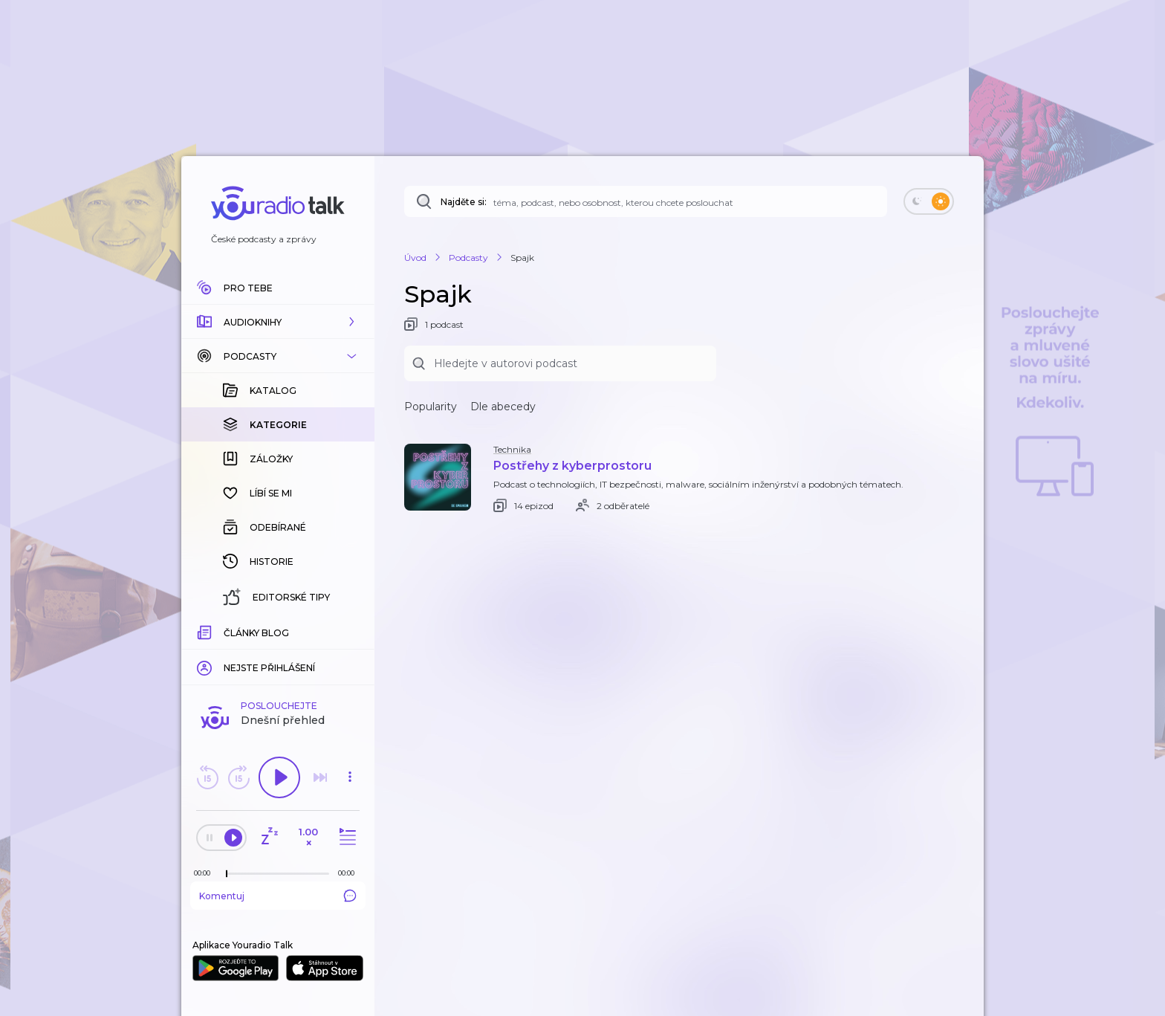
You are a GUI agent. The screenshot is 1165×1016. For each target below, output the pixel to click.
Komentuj (278, 895)
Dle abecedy (503, 406)
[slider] (226, 874)
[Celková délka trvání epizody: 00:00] (350, 873)
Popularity (430, 406)
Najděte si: (464, 201)
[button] (277, 322)
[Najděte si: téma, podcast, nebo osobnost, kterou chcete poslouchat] (645, 201)
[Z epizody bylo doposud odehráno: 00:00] (206, 873)
